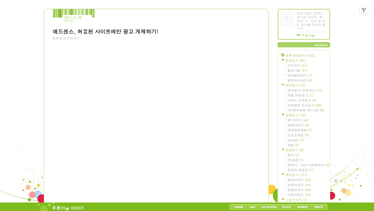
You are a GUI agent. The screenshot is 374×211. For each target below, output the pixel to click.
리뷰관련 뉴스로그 (304, 105)
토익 (293, 155)
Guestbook (286, 207)
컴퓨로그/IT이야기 (66, 38)
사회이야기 (299, 195)
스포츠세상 (298, 135)
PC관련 (296, 160)
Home (238, 207)
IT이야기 (297, 65)
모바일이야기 (300, 75)
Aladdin (296, 140)
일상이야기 (299, 190)
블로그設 (298, 70)
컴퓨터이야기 (300, 80)
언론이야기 (299, 185)
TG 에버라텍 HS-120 (306, 110)
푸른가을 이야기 (68, 208)
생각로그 (296, 175)
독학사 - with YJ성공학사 (309, 165)
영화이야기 (298, 125)
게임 (293, 145)
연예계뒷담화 (300, 130)
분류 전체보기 (300, 55)
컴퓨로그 (295, 60)
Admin (302, 207)
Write (318, 207)
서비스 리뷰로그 (302, 100)
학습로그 (294, 150)
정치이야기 (299, 180)
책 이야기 (298, 120)
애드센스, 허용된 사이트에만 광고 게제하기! (105, 31)
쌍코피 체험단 (300, 170)
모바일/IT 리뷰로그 (305, 90)
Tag (252, 207)
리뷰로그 (295, 85)
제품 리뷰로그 (300, 95)
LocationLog (268, 207)
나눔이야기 (296, 200)
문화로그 (295, 115)
